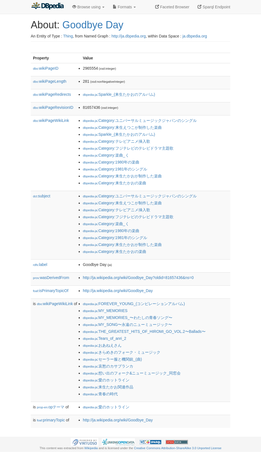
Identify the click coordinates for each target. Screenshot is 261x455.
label (40, 264)
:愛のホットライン (106, 380)
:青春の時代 (100, 394)
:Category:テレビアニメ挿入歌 (116, 141)
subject (41, 196)
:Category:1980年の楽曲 (111, 162)
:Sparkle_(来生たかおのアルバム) (119, 94)
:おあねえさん (102, 345)
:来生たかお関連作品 (108, 387)
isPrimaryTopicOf (50, 290)
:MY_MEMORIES (105, 310)
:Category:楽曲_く (106, 155)
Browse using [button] (88, 7)
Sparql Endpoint (214, 7)
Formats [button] (124, 7)
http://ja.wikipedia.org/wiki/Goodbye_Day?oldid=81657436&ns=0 (138, 277)
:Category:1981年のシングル (115, 169)
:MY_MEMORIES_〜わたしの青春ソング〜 (127, 317)
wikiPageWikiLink (51, 120)
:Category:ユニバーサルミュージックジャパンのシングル (140, 120)
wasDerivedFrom (51, 277)
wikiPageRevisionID (53, 107)
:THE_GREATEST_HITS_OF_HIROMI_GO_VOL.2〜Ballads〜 (144, 331)
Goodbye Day (92, 25)
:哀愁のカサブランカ (108, 366)
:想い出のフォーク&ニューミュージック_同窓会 (132, 373)
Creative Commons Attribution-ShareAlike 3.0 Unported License (177, 448)
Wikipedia (91, 448)
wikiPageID (45, 68)
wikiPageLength (49, 81)
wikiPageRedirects (52, 94)
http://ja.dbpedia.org (128, 36)
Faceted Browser (172, 7)
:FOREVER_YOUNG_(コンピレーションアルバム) (134, 303)
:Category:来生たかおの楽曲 (114, 183)
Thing (68, 36)
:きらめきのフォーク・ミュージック (121, 352)
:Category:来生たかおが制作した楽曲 (122, 176)
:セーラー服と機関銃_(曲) (112, 359)
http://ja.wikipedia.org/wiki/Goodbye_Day (118, 290)
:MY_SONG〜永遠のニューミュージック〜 (127, 324)
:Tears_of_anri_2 (104, 338)
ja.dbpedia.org (194, 36)
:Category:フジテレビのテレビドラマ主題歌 (128, 148)
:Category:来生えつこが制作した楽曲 (122, 127)
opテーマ (50, 407)
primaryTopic (51, 420)
